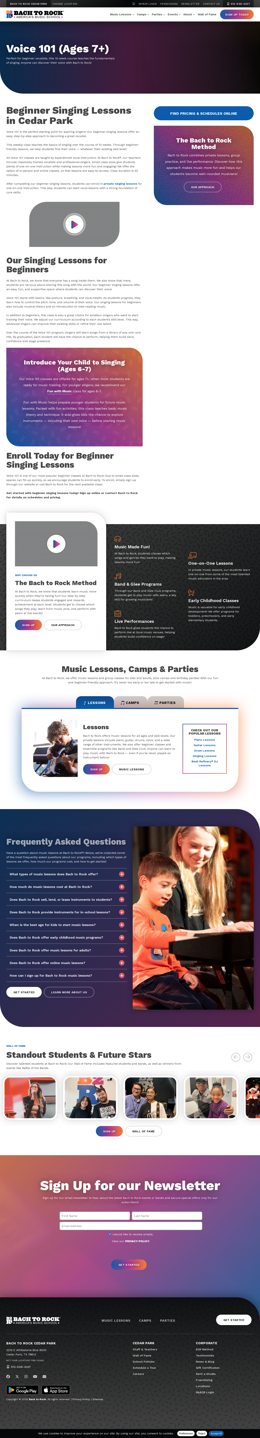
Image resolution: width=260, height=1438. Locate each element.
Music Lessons (120, 14)
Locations (203, 1387)
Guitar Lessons (205, 745)
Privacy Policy (81, 1400)
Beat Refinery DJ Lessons (205, 763)
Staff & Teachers (145, 1350)
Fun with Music (59, 391)
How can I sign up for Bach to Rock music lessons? (67, 976)
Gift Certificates (208, 1369)
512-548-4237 (21, 1368)
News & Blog (205, 1363)
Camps (141, 14)
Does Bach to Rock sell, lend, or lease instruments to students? (67, 900)
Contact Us (211, 3)
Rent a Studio (206, 1375)
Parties (157, 14)
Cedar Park (144, 1344)
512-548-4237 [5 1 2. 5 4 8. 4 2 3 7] (238, 3)
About (187, 14)
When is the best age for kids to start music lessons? (67, 925)
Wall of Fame (207, 14)
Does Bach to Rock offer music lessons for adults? (67, 950)
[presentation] (130, 1253)
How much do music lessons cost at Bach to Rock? (67, 887)
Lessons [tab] (92, 703)
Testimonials (205, 1356)
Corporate (206, 1344)
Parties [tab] (167, 703)
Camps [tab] (130, 703)
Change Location (65, 3)
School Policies (144, 1363)
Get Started (24, 992)
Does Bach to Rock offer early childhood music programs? (67, 938)
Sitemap (97, 1400)
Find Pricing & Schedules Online (203, 113)
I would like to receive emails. (131, 1235)
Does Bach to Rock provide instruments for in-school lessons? (67, 912)
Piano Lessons (204, 740)
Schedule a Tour (144, 1369)
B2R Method (204, 1350)
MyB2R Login (148, 3)
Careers (138, 1375)
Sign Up (28, 625)
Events (173, 14)
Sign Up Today (237, 14)
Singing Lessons (204, 756)
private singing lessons (120, 183)
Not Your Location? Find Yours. (25, 1361)
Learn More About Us (69, 992)
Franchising (169, 3)
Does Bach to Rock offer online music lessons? (67, 963)
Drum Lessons (204, 751)
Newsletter (190, 3)
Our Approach (202, 187)
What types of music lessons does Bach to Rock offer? (67, 874)
